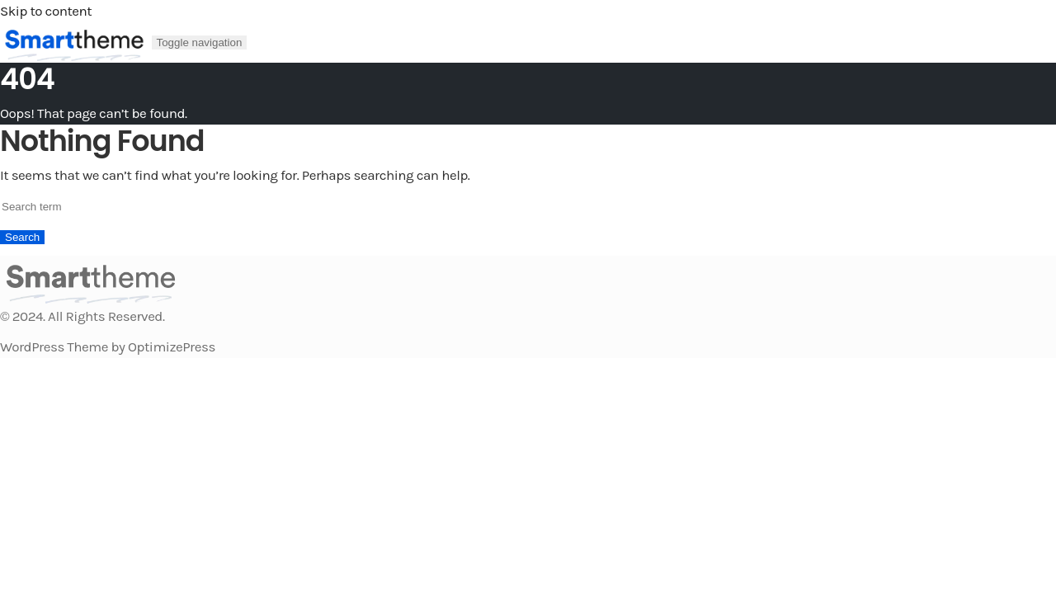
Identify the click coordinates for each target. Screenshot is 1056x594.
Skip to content (46, 10)
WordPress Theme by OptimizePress (107, 346)
